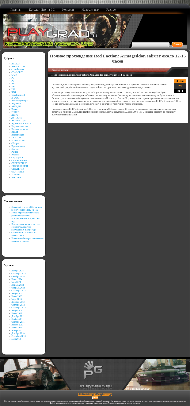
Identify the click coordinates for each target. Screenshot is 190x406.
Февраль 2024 (18, 287)
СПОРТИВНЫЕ (19, 163)
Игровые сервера (19, 129)
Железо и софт (18, 120)
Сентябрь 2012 (18, 307)
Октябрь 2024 (18, 276)
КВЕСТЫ (16, 137)
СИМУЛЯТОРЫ (19, 160)
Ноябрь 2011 (17, 319)
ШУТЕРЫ (16, 177)
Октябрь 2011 (18, 322)
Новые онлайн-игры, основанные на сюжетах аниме (27, 239)
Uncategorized (18, 95)
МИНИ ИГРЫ (18, 140)
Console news (17, 69)
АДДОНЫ (16, 103)
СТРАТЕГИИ (17, 169)
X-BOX (15, 97)
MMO (14, 75)
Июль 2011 (16, 327)
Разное (14, 151)
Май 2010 (16, 339)
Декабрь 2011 (18, 316)
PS (12, 80)
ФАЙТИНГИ (17, 171)
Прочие (15, 149)
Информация (17, 134)
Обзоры (15, 143)
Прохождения (18, 146)
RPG (13, 92)
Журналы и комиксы (21, 123)
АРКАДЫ (16, 106)
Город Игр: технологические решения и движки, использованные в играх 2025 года (25, 217)
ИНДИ (14, 132)
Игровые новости (19, 126)
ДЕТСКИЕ (16, 117)
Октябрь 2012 (18, 304)
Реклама (15, 154)
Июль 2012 (16, 313)
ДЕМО (14, 115)
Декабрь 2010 (18, 333)
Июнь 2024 (16, 279)
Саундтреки (17, 157)
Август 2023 (17, 293)
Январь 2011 (17, 330)
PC (12, 78)
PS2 (13, 83)
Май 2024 (16, 282)
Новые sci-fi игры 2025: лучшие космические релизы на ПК (26, 208)
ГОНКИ (15, 112)
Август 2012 (17, 310)
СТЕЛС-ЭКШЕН (19, 166)
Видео (14, 109)
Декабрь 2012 (18, 302)
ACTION (15, 63)
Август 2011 (17, 324)
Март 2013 (16, 299)
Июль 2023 (16, 296)
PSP (13, 89)
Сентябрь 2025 (18, 273)
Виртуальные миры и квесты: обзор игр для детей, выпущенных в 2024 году (25, 227)
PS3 (13, 86)
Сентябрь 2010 (18, 336)
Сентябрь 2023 (18, 290)
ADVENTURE (18, 66)
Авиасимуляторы (19, 100)
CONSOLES (17, 72)
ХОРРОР (15, 174)
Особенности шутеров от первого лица (23, 234)
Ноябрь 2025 (17, 270)
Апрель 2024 (17, 285)
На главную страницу (95, 394)
